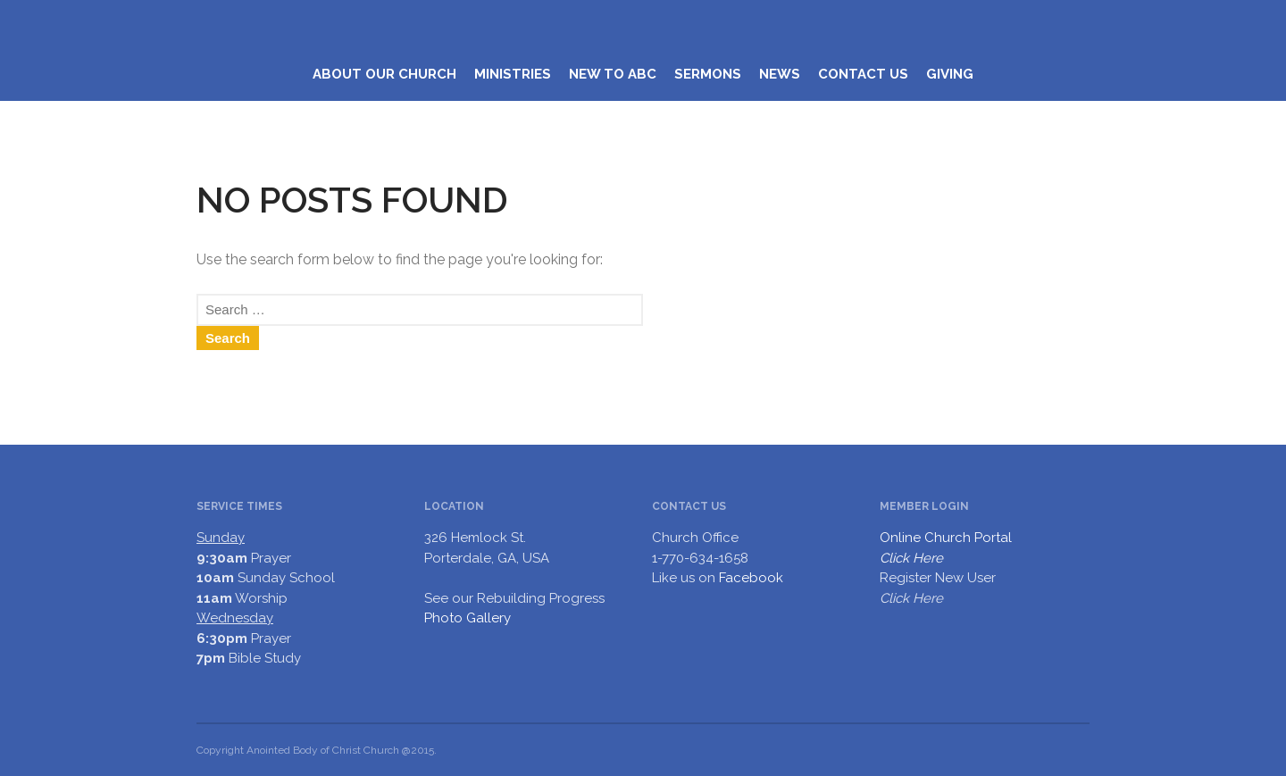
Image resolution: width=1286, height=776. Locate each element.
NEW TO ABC (612, 74)
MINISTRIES (512, 74)
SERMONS (707, 74)
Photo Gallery (467, 618)
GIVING (949, 74)
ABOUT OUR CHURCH (384, 74)
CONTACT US (863, 74)
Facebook (751, 578)
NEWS (779, 74)
